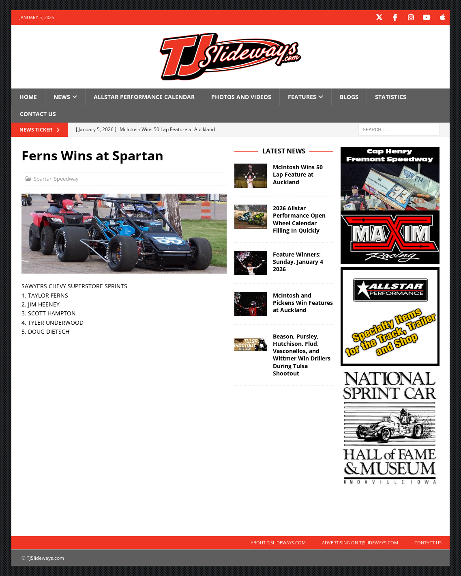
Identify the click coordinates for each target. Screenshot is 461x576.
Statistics (390, 96)
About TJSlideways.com (278, 542)
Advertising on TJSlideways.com (360, 542)
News (62, 96)
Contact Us (38, 113)
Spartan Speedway (56, 178)
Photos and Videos (241, 96)
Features (302, 96)
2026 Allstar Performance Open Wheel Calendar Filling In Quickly (299, 219)
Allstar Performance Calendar (144, 96)
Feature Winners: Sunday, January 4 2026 (298, 261)
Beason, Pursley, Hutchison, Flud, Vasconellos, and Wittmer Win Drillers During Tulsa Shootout (301, 354)
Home (28, 96)
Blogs (349, 96)
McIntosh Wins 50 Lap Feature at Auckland (298, 174)
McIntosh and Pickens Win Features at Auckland (303, 302)
